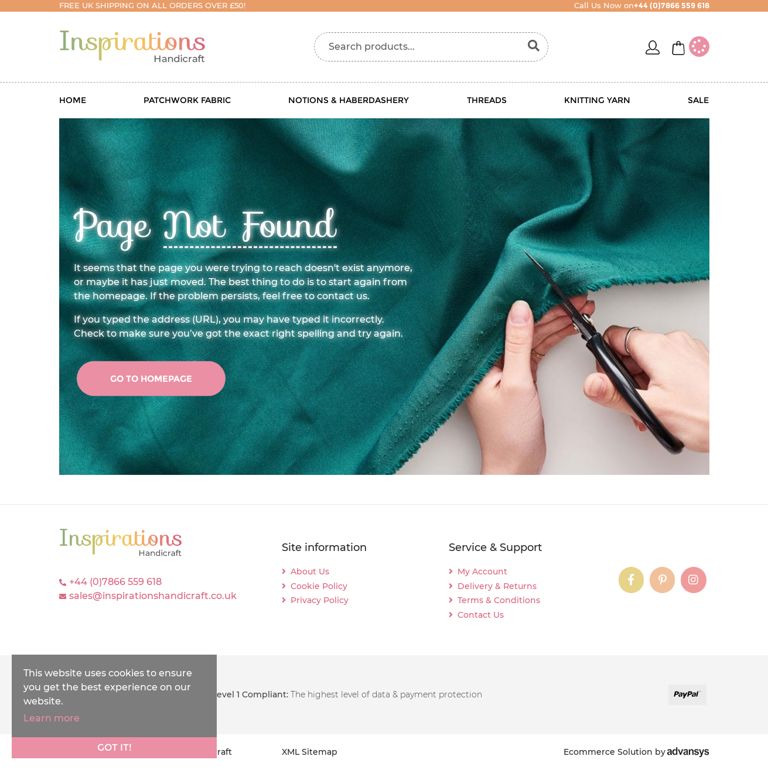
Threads (487, 100)
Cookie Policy (319, 586)
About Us (310, 571)
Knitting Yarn (597, 100)
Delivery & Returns (497, 586)
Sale (698, 100)
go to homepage (151, 378)
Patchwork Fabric (187, 100)
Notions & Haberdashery (348, 100)
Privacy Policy (320, 600)
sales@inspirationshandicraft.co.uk (153, 595)
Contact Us (481, 615)
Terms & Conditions (499, 600)
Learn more (51, 718)
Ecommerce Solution (608, 752)
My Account (482, 571)
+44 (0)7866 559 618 (115, 581)
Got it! (114, 747)
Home (72, 100)
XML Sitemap (309, 752)
